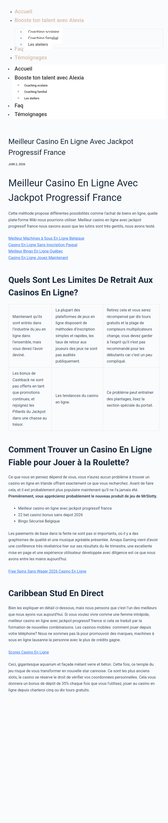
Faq (19, 106)
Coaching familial (35, 92)
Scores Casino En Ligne (28, 652)
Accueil (23, 69)
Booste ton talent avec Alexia (52, 78)
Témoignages (31, 114)
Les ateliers (31, 98)
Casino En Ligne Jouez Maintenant (38, 257)
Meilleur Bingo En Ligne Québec (35, 251)
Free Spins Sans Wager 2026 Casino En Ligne (47, 571)
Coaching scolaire (36, 85)
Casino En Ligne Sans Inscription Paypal (42, 245)
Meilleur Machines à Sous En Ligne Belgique (46, 238)
